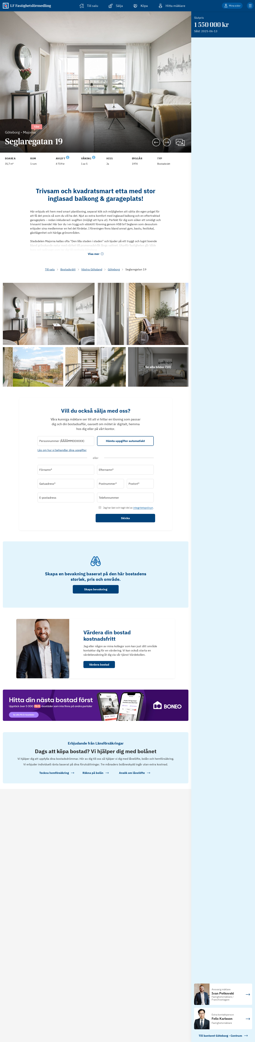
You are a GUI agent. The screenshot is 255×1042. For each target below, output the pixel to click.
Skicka (125, 518)
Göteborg (114, 269)
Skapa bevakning (95, 589)
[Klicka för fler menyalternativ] (250, 5)
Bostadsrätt (68, 269)
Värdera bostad (99, 664)
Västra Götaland (91, 269)
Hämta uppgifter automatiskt (125, 441)
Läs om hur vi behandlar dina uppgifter (62, 450)
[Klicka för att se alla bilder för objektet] (158, 367)
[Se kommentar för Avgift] (67, 157)
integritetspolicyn (143, 507)
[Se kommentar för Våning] (93, 157)
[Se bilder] (49, 314)
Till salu (50, 269)
